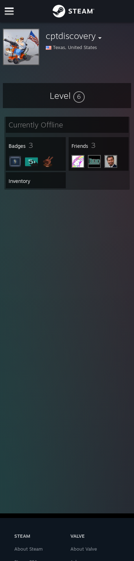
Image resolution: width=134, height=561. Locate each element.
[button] (67, 95)
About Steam (28, 549)
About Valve (83, 549)
